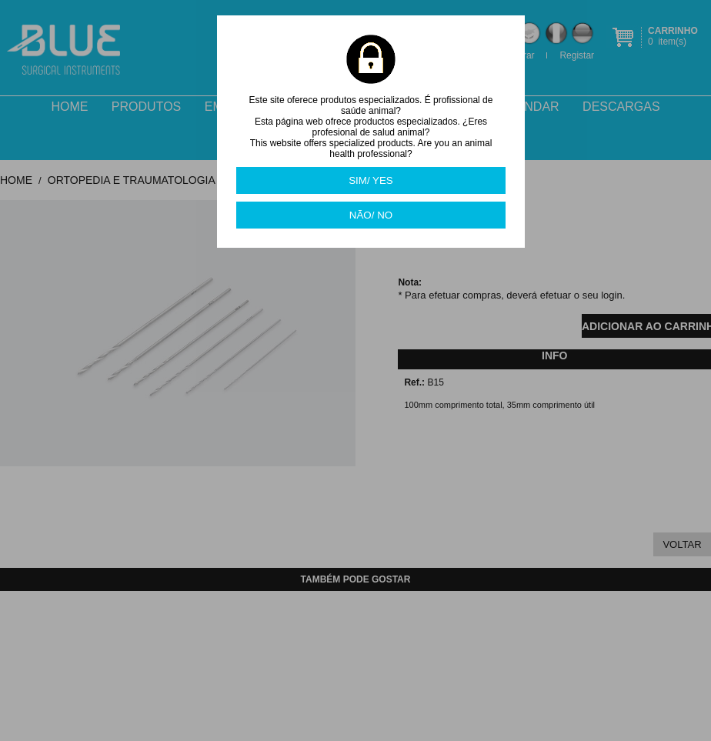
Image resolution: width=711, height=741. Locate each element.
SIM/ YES (371, 180)
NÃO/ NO (370, 215)
